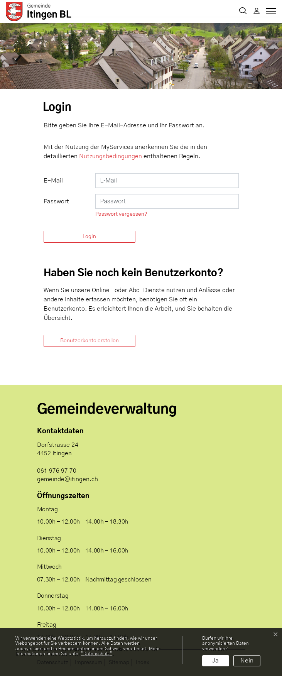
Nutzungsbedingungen (110, 156)
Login (89, 236)
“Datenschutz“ (96, 653)
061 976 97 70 (56, 471)
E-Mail (53, 180)
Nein (246, 660)
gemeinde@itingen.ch (67, 479)
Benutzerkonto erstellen (89, 340)
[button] (243, 11)
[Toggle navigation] (269, 13)
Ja (215, 660)
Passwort (56, 201)
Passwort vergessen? (121, 214)
